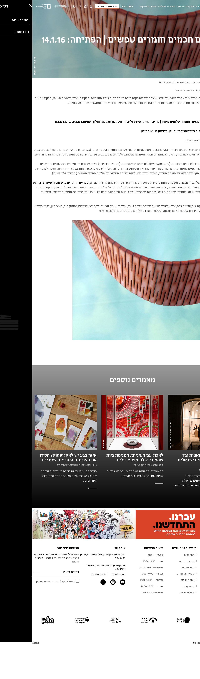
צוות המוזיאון (191, 580)
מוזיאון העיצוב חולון (188, 6)
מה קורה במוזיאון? (153, 6)
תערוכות (139, 6)
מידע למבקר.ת (170, 6)
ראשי (197, 82)
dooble (3, 643)
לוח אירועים (191, 567)
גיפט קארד (156, 586)
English (95, 6)
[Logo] (29, 6)
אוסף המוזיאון (190, 573)
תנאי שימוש (156, 567)
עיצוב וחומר (179, 82)
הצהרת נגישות (154, 561)
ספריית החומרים (153, 573)
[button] (4, 667)
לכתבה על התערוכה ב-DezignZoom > (176, 140)
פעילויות (129, 6)
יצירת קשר (112, 6)
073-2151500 (66, 574)
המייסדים (157, 555)
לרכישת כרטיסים (74, 6)
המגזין (121, 6)
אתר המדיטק (155, 580)
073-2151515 (86, 574)
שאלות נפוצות (154, 592)
